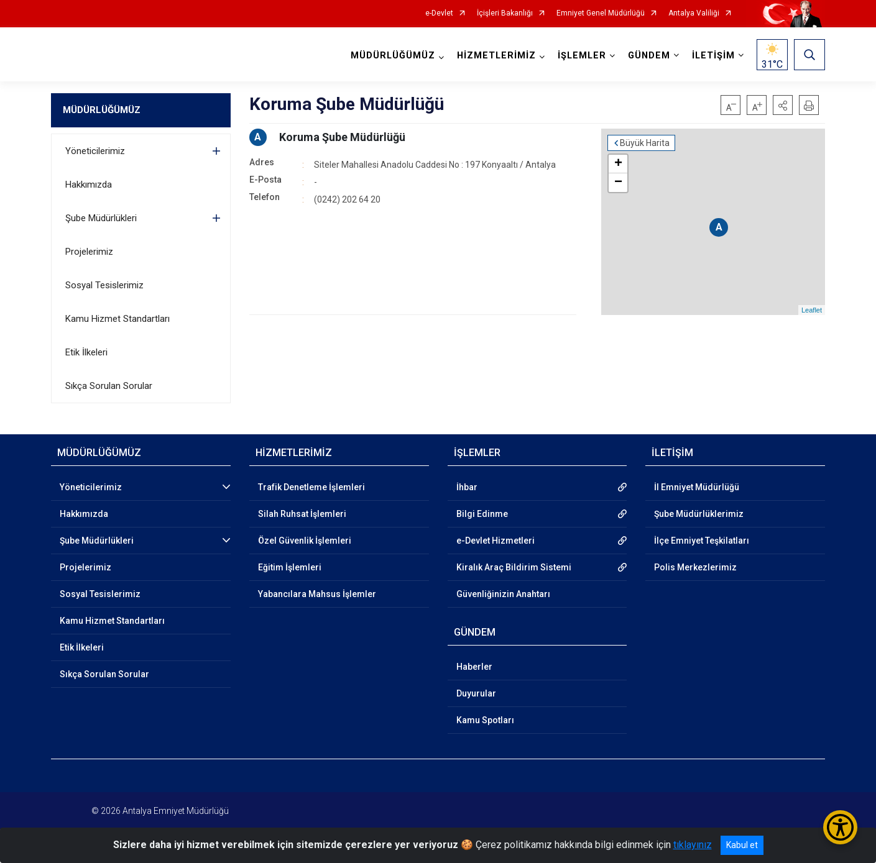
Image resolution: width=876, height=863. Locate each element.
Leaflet (811, 310)
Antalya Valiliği (693, 13)
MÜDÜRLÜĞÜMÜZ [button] (393, 55)
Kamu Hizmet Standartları (117, 318)
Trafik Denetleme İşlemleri (311, 487)
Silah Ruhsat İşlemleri (302, 514)
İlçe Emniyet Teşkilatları (701, 541)
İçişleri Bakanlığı (505, 13)
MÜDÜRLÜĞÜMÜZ (102, 110)
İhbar (466, 487)
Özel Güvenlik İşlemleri (304, 541)
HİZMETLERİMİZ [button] (496, 55)
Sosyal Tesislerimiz (104, 285)
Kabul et (742, 845)
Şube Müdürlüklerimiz (699, 514)
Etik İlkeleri (86, 352)
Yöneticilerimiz (95, 151)
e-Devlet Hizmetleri (495, 541)
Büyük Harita (645, 143)
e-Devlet (439, 13)
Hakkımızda (88, 184)
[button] (783, 105)
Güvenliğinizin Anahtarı (503, 594)
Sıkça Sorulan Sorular (108, 385)
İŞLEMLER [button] (582, 55)
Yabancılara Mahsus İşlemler (317, 594)
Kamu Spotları (485, 720)
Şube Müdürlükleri (101, 218)
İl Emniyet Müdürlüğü (696, 487)
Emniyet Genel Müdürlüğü (600, 13)
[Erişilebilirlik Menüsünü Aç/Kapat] (840, 827)
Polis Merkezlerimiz (695, 567)
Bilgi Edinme (482, 514)
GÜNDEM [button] (649, 55)
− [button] (618, 182)
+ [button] (618, 164)
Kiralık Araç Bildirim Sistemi (513, 567)
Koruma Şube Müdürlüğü (342, 137)
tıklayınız (692, 845)
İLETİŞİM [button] (713, 55)
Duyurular (476, 693)
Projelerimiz (89, 251)
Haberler (474, 667)
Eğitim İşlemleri (289, 567)
